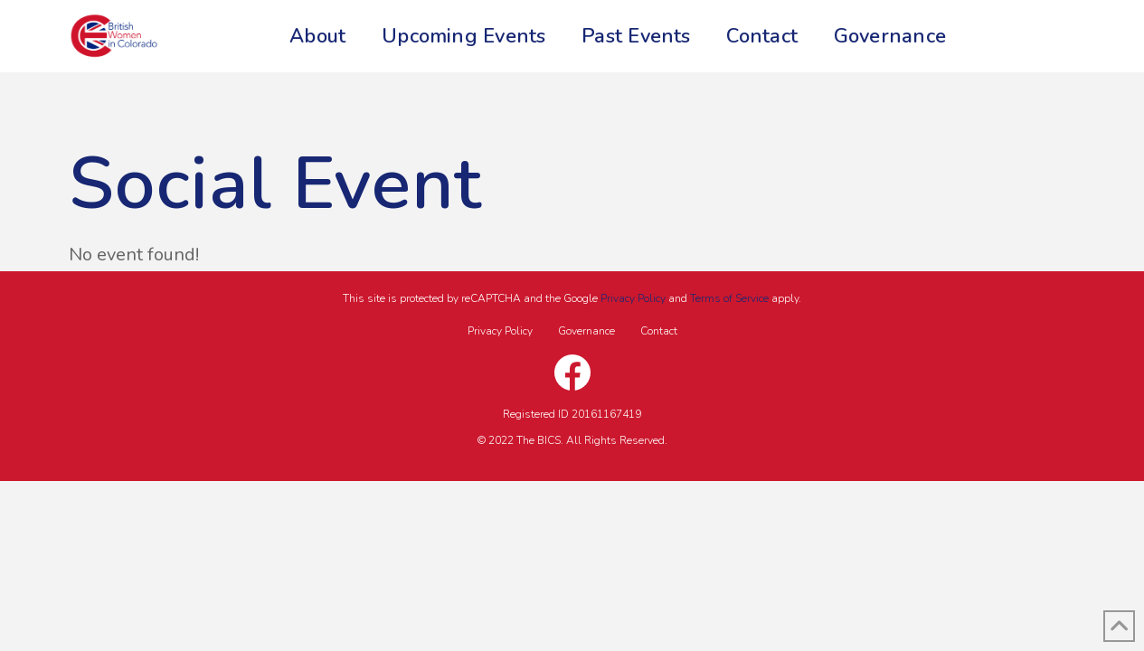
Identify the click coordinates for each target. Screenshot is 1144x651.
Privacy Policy (633, 298)
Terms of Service (729, 298)
